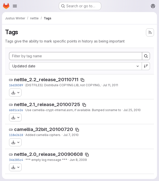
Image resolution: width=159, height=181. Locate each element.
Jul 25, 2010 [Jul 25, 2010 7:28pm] (132, 110)
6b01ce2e (16, 110)
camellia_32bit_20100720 (43, 129)
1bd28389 (16, 85)
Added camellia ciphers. (43, 135)
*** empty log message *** (46, 160)
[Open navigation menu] (15, 6)
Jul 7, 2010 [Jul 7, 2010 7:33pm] (71, 135)
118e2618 (16, 135)
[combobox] (75, 66)
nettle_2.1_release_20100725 (47, 104)
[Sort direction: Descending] (146, 66)
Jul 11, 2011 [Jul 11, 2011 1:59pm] (110, 85)
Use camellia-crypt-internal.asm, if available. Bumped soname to (73, 110)
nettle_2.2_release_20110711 (46, 79)
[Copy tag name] (82, 80)
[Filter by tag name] (75, 56)
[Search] (146, 56)
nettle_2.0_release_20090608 (48, 154)
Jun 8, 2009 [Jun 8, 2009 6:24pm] (78, 160)
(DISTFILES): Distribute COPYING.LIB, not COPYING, (62, 85)
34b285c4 (16, 160)
